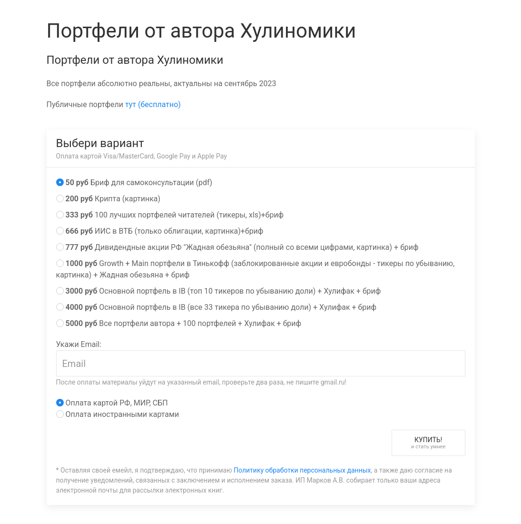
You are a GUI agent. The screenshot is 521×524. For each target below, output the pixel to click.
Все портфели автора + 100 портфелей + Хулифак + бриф (179, 323)
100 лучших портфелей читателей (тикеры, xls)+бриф (170, 214)
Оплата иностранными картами (117, 414)
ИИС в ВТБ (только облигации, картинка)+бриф (160, 231)
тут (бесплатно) (153, 104)
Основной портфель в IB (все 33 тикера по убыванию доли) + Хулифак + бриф (216, 307)
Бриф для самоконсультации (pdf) (134, 182)
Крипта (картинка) (108, 198)
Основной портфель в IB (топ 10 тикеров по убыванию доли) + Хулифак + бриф (218, 291)
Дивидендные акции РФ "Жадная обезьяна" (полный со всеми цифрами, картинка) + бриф (237, 247)
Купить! (428, 443)
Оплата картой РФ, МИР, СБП (112, 402)
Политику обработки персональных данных (302, 470)
